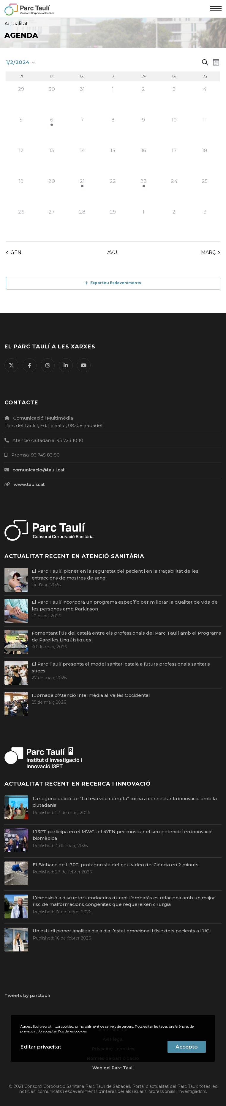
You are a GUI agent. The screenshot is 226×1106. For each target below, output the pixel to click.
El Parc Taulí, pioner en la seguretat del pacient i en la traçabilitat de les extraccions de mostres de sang (115, 574)
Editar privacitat (40, 1047)
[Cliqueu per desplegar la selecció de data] (20, 62)
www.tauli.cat (29, 484)
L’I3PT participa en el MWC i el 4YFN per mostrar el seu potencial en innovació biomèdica (123, 835)
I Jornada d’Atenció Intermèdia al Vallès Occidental (91, 695)
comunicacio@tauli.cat (38, 470)
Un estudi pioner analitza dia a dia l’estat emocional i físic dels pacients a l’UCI (122, 931)
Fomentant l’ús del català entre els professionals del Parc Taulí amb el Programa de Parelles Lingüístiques (126, 636)
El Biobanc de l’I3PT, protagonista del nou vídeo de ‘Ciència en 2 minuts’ (116, 864)
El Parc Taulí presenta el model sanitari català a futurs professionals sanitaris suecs (121, 667)
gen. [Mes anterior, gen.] (14, 252)
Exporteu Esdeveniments (113, 283)
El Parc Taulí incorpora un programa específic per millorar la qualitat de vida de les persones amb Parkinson (125, 605)
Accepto (187, 1047)
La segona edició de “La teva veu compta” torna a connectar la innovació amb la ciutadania (125, 802)
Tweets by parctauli (27, 995)
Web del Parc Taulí (113, 1068)
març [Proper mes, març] (210, 252)
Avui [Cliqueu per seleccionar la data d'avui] (113, 252)
